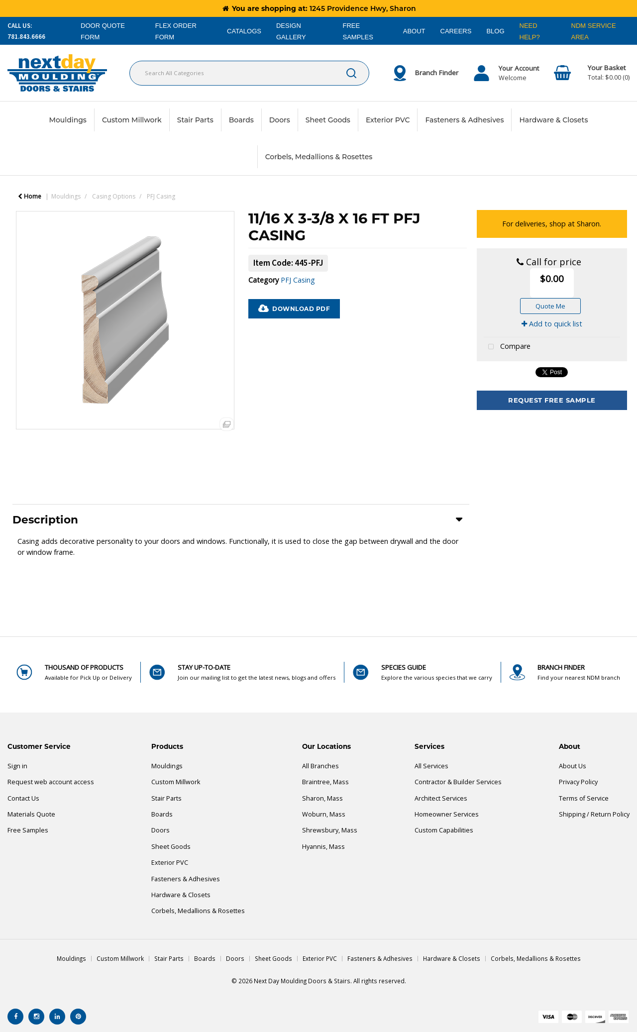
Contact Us (23, 798)
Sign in (17, 766)
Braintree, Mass (325, 782)
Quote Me (550, 306)
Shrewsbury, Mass (329, 830)
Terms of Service (584, 798)
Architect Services (441, 798)
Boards (241, 119)
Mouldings (68, 119)
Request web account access (50, 782)
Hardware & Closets (553, 119)
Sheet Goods (328, 119)
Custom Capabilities (444, 830)
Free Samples (27, 830)
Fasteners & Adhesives (464, 119)
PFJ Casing (161, 196)
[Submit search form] (351, 73)
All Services (431, 766)
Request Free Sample (552, 400)
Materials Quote (31, 814)
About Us (572, 766)
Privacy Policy (578, 782)
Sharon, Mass (322, 798)
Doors (279, 119)
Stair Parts (195, 119)
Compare (507, 347)
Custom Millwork (132, 119)
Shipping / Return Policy (594, 814)
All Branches (320, 766)
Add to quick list (552, 323)
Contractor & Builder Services (458, 782)
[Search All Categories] (249, 73)
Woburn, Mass (323, 814)
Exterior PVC (388, 119)
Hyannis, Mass (323, 846)
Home (29, 196)
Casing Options (113, 196)
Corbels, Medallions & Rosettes (319, 156)
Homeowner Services (447, 814)
